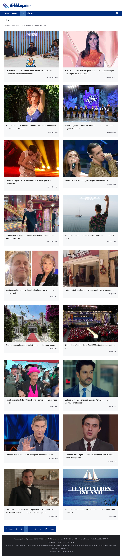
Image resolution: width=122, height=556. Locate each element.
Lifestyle (30, 13)
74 (46, 529)
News (6, 13)
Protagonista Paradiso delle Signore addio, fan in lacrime (88, 290)
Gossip (15, 13)
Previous (9, 529)
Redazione (51, 542)
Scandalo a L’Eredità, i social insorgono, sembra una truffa (29, 455)
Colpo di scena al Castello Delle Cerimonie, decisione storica (30, 345)
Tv (23, 13)
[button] (117, 13)
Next (52, 529)
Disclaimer (70, 542)
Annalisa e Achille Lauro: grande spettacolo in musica (86, 180)
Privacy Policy (61, 542)
